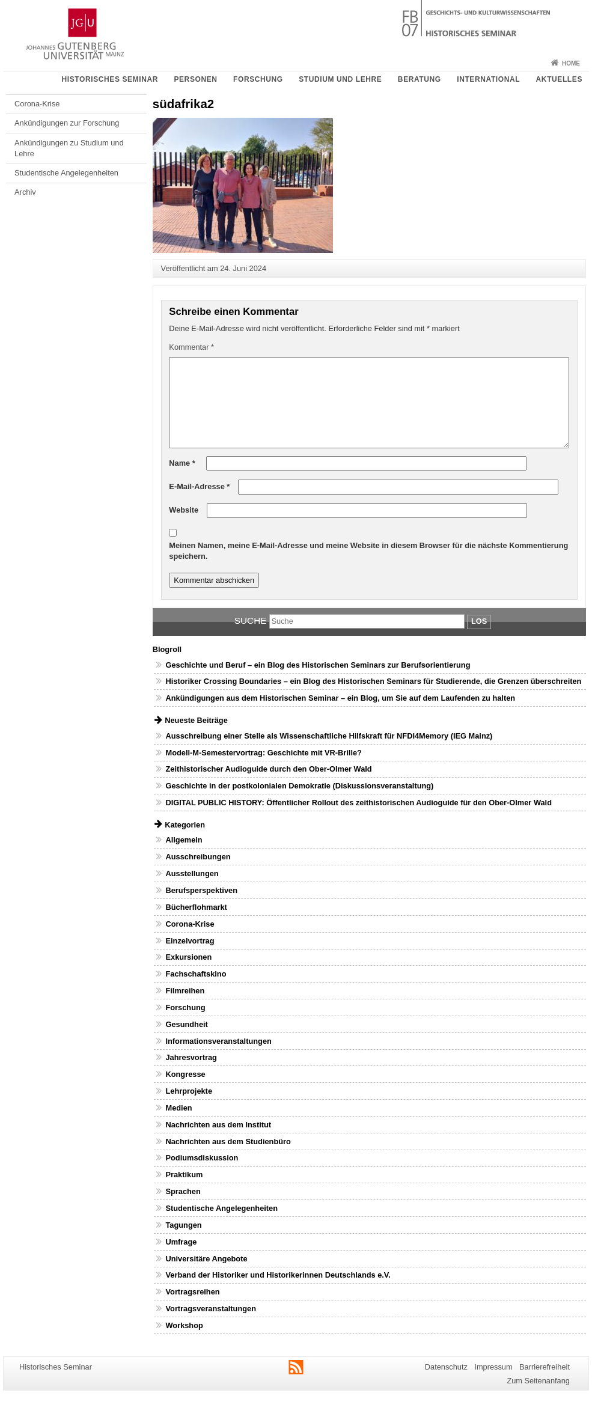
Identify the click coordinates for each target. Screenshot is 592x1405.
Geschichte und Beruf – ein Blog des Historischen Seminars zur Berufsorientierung (317, 664)
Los (479, 621)
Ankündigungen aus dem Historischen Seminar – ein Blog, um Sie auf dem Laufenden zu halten (340, 698)
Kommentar (191, 347)
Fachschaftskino (195, 973)
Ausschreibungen (197, 856)
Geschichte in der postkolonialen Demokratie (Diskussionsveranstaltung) (299, 785)
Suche (250, 620)
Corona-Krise (37, 103)
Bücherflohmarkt (196, 907)
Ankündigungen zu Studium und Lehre (68, 148)
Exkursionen (188, 957)
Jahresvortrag (190, 1057)
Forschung (258, 79)
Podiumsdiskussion (201, 1157)
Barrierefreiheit (544, 1366)
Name (182, 463)
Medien (178, 1107)
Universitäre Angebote (206, 1258)
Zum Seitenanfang (538, 1380)
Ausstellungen (191, 873)
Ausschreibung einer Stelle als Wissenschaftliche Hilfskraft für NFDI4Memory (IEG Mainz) (328, 735)
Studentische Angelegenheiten (66, 172)
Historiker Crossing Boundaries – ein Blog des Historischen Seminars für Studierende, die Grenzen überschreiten (373, 681)
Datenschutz (446, 1366)
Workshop (184, 1325)
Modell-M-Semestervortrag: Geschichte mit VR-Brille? (263, 752)
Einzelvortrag (189, 940)
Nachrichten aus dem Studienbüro (227, 1141)
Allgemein (183, 839)
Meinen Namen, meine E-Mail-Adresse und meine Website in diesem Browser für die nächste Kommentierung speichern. (368, 551)
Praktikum (184, 1174)
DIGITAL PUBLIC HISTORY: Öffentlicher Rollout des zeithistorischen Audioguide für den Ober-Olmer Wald (358, 802)
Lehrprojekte (188, 1091)
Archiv (25, 192)
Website (183, 509)
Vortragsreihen (192, 1291)
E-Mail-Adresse (199, 486)
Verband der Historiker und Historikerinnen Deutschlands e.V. (277, 1274)
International (488, 79)
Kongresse (185, 1074)
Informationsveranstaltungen (218, 1041)
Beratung (419, 79)
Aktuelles (559, 79)
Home (571, 63)
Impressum (493, 1366)
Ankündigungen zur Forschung (66, 122)
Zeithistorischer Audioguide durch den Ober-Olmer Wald (268, 768)
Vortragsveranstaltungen (210, 1308)
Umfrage (181, 1241)
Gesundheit (186, 1024)
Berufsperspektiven (201, 890)
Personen (195, 79)
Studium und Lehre (340, 79)
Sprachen (182, 1191)
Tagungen (183, 1225)
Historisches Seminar (109, 79)
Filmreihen (184, 990)
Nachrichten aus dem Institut (218, 1124)
